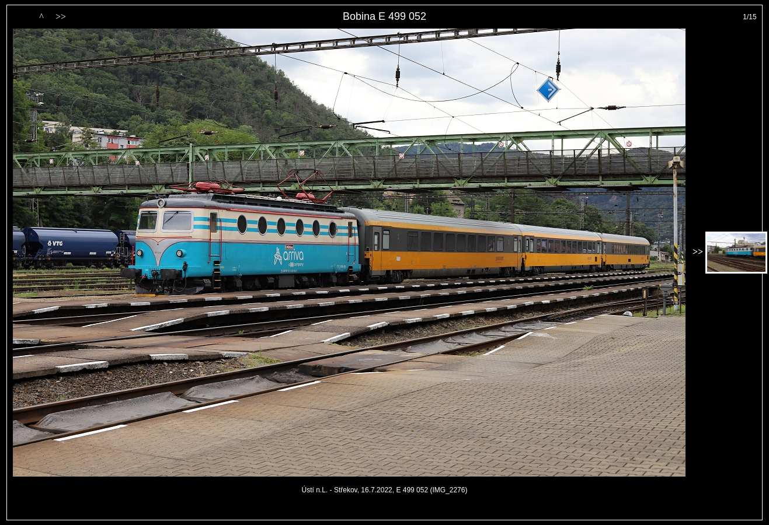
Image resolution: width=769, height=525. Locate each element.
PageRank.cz (385, 515)
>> (60, 17)
